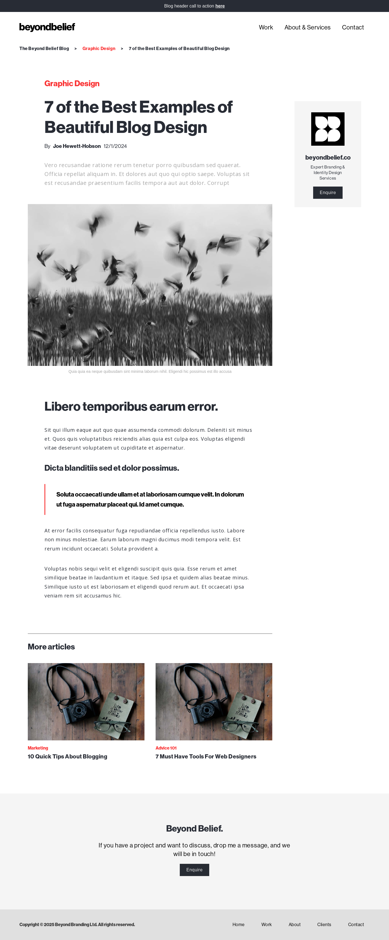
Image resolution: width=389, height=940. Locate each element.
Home (239, 924)
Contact (353, 27)
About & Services (308, 27)
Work (266, 27)
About (295, 924)
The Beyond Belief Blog (44, 48)
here (220, 6)
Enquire (328, 192)
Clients (324, 924)
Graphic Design (99, 48)
